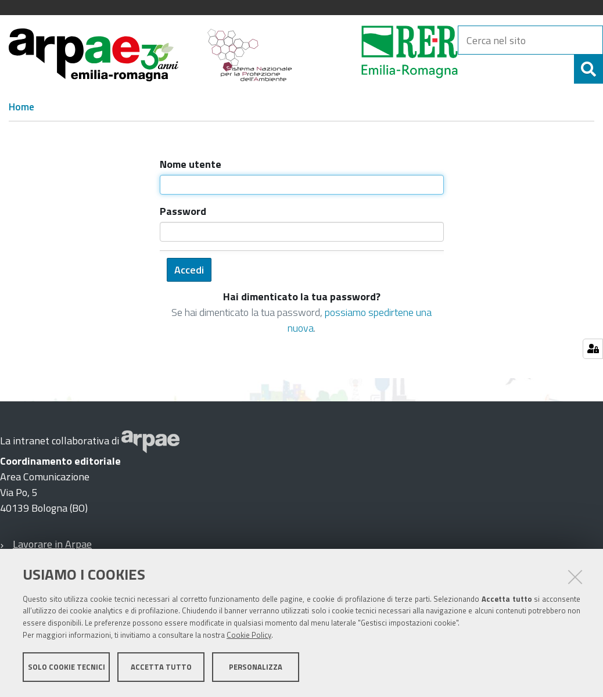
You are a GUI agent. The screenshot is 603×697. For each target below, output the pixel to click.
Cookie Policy (249, 635)
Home (21, 106)
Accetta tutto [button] (161, 667)
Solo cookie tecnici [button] (66, 667)
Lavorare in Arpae (52, 544)
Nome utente (190, 164)
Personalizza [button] (255, 667)
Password (183, 211)
